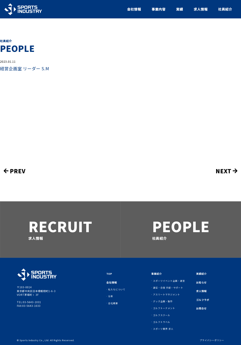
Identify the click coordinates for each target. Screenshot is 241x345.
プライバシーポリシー (212, 340)
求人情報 (201, 9)
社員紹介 (225, 9)
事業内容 (159, 9)
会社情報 (134, 9)
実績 (179, 9)
